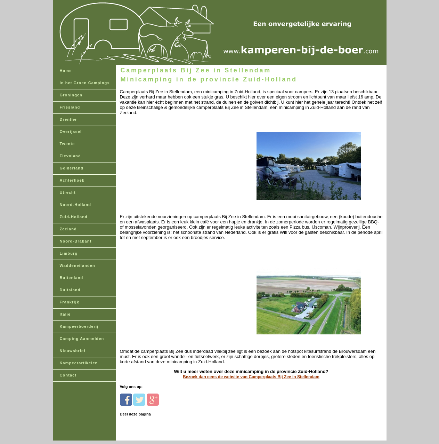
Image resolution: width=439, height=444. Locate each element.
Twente (67, 144)
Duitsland (70, 290)
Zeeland (68, 229)
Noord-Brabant (76, 241)
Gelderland (71, 168)
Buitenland (71, 278)
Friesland (70, 107)
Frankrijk (69, 302)
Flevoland (70, 156)
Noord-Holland (75, 205)
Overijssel (71, 131)
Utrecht (68, 192)
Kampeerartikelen (79, 363)
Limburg (69, 253)
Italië (65, 314)
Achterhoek (72, 180)
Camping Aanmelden (82, 338)
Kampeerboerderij (79, 326)
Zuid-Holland (74, 217)
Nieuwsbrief (73, 351)
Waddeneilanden (77, 265)
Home (66, 71)
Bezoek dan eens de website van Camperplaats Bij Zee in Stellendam (251, 376)
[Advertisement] (168, 159)
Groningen (71, 95)
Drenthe (68, 119)
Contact (68, 375)
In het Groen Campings (85, 83)
